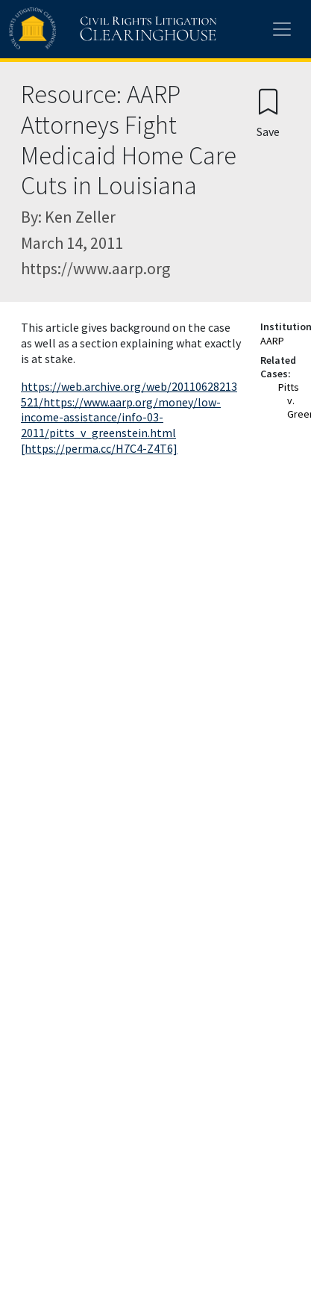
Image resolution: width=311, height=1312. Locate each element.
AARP (272, 340)
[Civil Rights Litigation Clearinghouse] (83, 29)
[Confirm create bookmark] (268, 112)
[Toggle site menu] (282, 29)
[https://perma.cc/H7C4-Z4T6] (99, 448)
